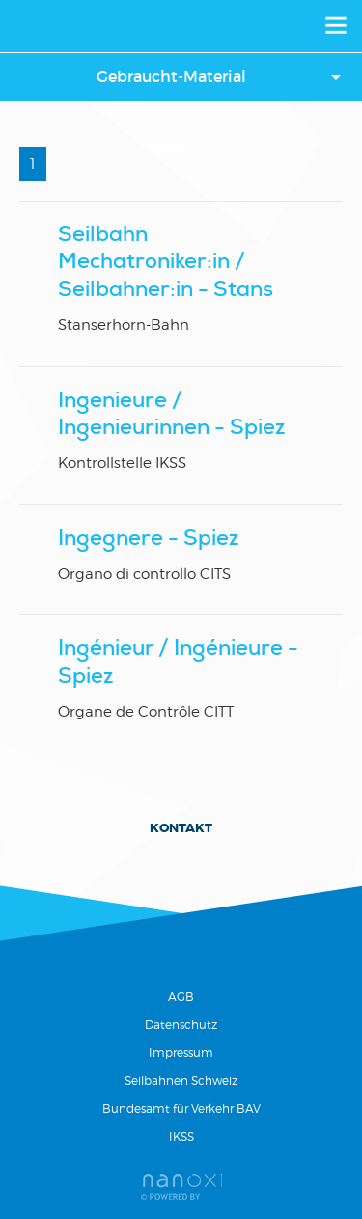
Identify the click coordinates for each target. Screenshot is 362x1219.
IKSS (181, 1136)
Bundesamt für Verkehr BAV (181, 1108)
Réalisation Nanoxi (181, 1187)
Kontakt (181, 828)
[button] (181, 77)
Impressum (181, 1052)
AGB (181, 996)
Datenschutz (181, 1024)
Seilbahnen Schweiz (181, 1080)
